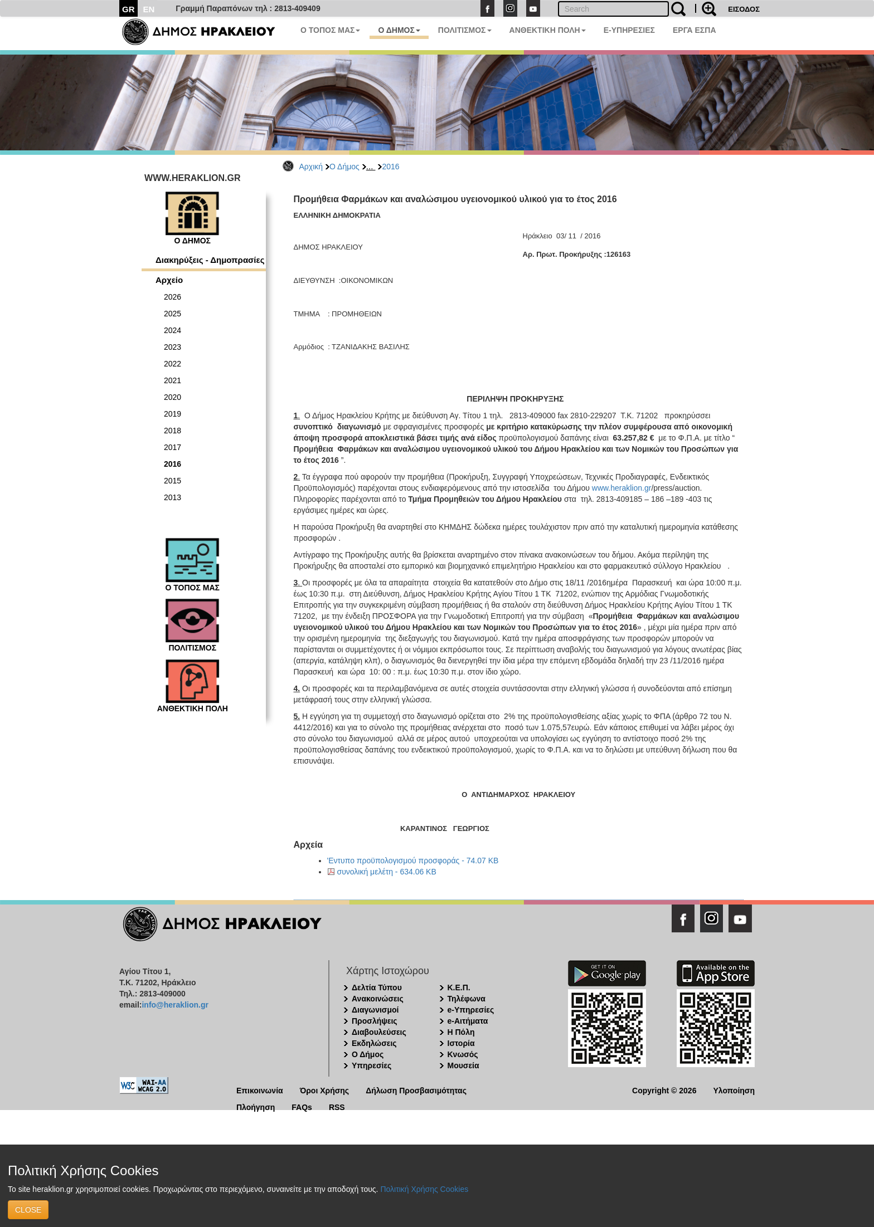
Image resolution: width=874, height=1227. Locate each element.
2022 (172, 363)
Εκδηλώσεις (374, 1043)
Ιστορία (461, 1043)
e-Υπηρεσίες (471, 1009)
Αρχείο (169, 280)
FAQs (302, 1106)
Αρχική (311, 166)
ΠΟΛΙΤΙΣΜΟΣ (465, 30)
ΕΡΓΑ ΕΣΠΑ (694, 30)
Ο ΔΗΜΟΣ (399, 30)
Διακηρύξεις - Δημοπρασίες (210, 260)
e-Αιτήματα (468, 1020)
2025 (172, 313)
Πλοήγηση (255, 1106)
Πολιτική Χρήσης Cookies (424, 1189)
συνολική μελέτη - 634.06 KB (386, 871)
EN (149, 9)
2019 (172, 413)
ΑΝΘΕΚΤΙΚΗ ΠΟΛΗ (547, 30)
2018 (172, 430)
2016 (390, 166)
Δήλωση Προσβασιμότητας (416, 1089)
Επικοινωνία (259, 1089)
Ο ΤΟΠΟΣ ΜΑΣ (330, 30)
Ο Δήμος (344, 166)
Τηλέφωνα (466, 998)
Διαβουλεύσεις (379, 1032)
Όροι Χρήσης (324, 1089)
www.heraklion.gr (622, 487)
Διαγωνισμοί (375, 1009)
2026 (172, 296)
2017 (172, 447)
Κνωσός (463, 1054)
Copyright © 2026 (664, 1089)
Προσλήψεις (374, 1020)
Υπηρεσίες (371, 1065)
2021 (172, 380)
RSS (337, 1106)
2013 (172, 497)
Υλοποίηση (734, 1089)
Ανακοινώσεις (378, 998)
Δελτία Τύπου (377, 987)
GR (128, 9)
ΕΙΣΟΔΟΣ (744, 9)
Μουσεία (463, 1065)
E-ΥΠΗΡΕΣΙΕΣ (629, 30)
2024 (172, 330)
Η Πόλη (461, 1032)
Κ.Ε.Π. (459, 987)
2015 (172, 480)
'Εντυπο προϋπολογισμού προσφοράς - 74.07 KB (413, 860)
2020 (172, 397)
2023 (172, 347)
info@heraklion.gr (175, 1004)
